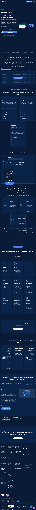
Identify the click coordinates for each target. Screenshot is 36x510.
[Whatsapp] (23, 460)
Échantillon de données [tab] (6, 68)
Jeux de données (11, 6)
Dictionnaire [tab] (15, 68)
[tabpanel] (18, 78)
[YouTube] (25, 449)
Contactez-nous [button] (29, 1)
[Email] (25, 460)
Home (2, 6)
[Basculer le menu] (34, 1)
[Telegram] (27, 460)
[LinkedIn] (23, 449)
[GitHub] (27, 449)
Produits (6, 6)
